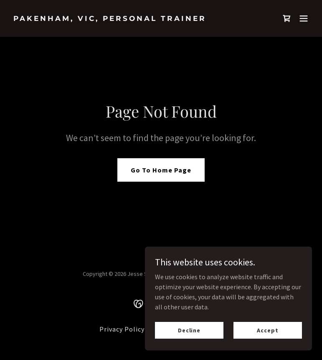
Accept (267, 330)
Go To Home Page (161, 170)
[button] (303, 18)
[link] (109, 18)
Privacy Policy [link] (122, 329)
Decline (189, 330)
